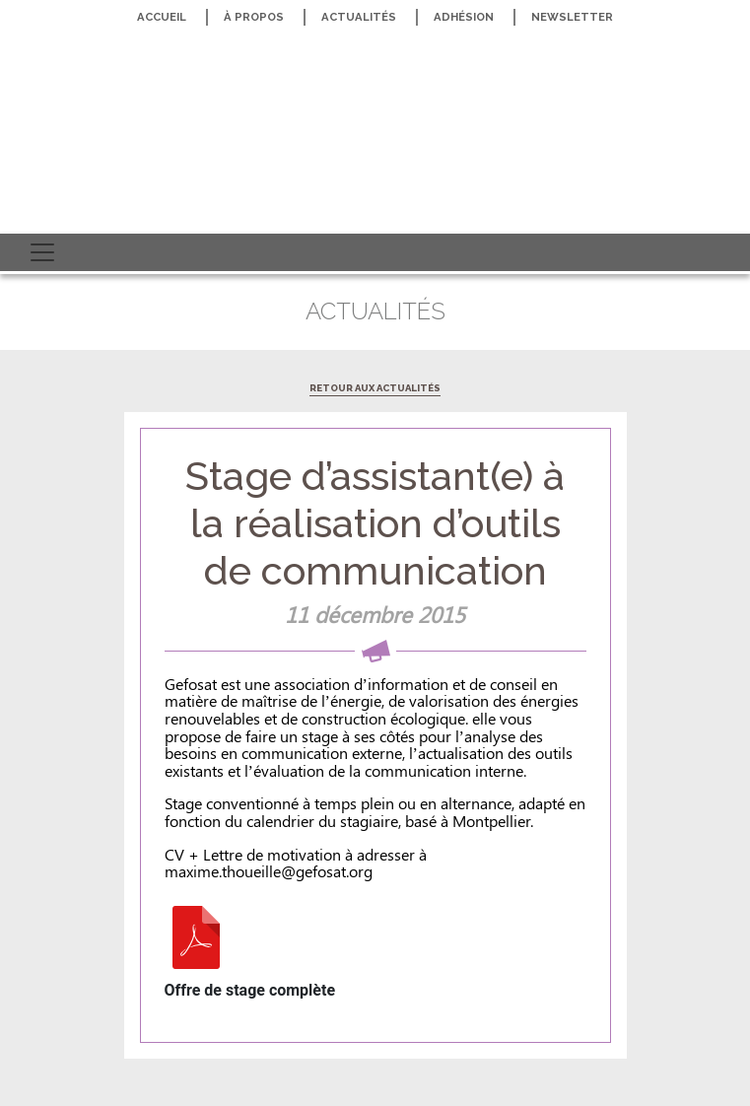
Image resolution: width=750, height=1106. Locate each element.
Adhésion (464, 17)
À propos (254, 17)
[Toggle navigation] (42, 252)
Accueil (161, 17)
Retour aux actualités (375, 387)
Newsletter (572, 17)
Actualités (358, 17)
